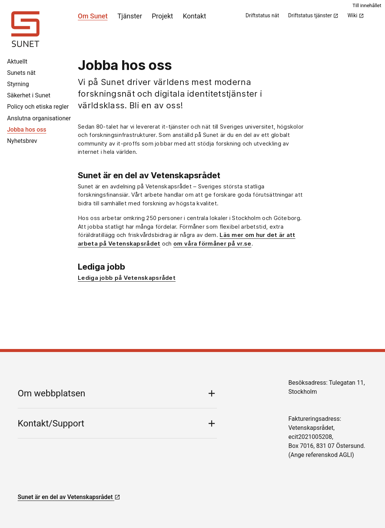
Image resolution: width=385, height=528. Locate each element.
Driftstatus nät (262, 15)
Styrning (18, 84)
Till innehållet (366, 5)
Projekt (162, 16)
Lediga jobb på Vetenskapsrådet (127, 277)
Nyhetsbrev (22, 140)
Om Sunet (93, 16)
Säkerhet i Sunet (28, 95)
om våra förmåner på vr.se (212, 243)
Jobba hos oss (26, 129)
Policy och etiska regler (38, 106)
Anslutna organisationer (39, 118)
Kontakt (194, 16)
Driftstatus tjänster (313, 15)
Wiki (355, 15)
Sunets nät (21, 72)
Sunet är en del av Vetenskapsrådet (69, 497)
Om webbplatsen (51, 393)
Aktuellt (17, 61)
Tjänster (129, 16)
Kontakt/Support (51, 423)
